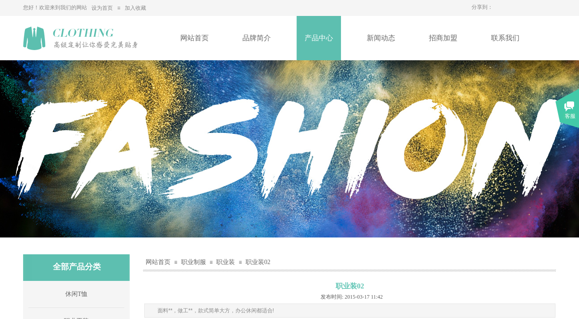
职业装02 (258, 262)
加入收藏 (135, 8)
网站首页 (194, 38)
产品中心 (319, 38)
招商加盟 (443, 38)
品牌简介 (256, 38)
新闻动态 (381, 38)
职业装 (225, 262)
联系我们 (505, 38)
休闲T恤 (76, 294)
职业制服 (193, 262)
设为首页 (102, 8)
